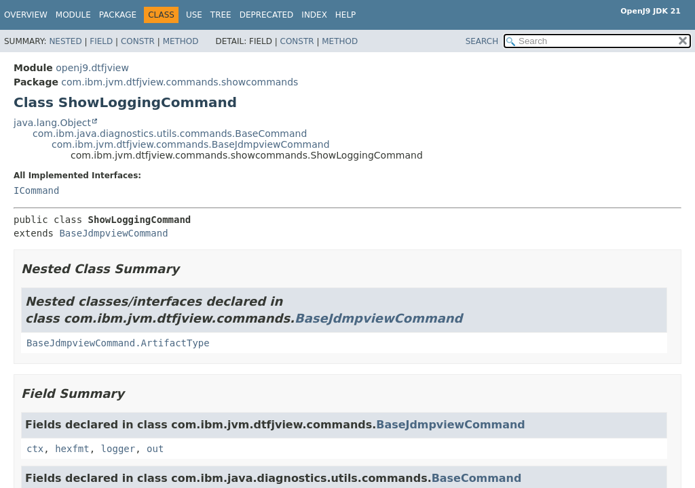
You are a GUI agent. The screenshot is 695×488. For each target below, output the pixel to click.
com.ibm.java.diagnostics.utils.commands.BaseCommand (170, 133)
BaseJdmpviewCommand (113, 233)
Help (345, 15)
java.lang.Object (52, 122)
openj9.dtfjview (92, 67)
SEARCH (482, 41)
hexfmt (72, 448)
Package (117, 15)
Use (194, 15)
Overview (26, 15)
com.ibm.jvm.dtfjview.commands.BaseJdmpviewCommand (191, 144)
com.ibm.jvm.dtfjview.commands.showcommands (179, 82)
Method (181, 41)
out (155, 448)
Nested (65, 41)
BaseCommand (477, 478)
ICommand (36, 190)
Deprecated (267, 15)
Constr (138, 41)
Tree (220, 15)
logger (118, 448)
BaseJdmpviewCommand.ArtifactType (118, 343)
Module (73, 15)
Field (101, 41)
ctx (34, 448)
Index (314, 15)
